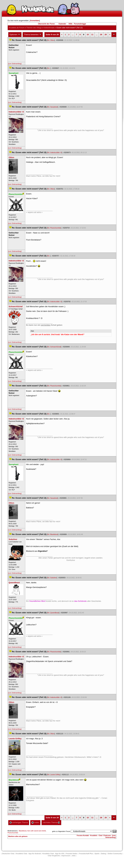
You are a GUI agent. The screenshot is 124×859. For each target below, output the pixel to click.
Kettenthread (49, 28)
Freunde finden (71, 853)
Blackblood (22, 831)
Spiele (97, 853)
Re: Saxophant (52, 107)
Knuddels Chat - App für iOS (53, 853)
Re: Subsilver (52, 578)
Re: (48, 68)
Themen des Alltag (34, 28)
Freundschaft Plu (86, 853)
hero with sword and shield (36, 831)
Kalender (62, 24)
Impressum (66, 855)
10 (88, 34)
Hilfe (70, 24)
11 (92, 34)
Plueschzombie (13, 833)
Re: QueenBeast (53, 613)
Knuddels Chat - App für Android (28, 853)
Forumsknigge (80, 24)
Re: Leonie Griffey (53, 774)
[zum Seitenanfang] (15, 63)
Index (35, 822)
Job (73, 855)
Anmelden (34, 20)
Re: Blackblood (52, 534)
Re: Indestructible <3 (54, 152)
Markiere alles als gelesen (18, 836)
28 (101, 34)
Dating (103, 853)
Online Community (115, 853)
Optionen (15, 34)
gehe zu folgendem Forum (61, 831)
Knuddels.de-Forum (16, 28)
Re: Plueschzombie (54, 228)
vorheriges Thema (19, 822)
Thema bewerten (32, 34)
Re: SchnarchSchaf (54, 347)
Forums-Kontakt (83, 835)
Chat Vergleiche (54, 855)
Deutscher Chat (8, 853)
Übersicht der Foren (46, 24)
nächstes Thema (51, 822)
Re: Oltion (50, 40)
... (73, 34)
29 (106, 34)
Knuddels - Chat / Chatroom (100, 835)
